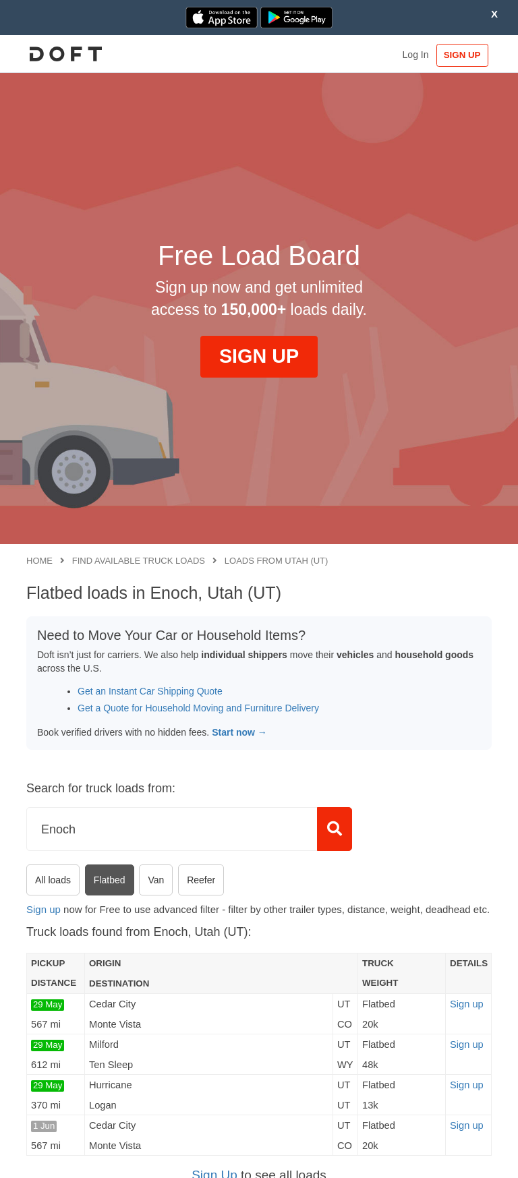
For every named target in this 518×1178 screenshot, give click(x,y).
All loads (53, 880)
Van (156, 880)
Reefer (201, 880)
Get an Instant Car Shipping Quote (150, 691)
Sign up (43, 909)
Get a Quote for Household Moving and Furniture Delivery (198, 708)
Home (39, 561)
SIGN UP (460, 55)
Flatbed (109, 880)
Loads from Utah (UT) (276, 561)
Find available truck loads (138, 561)
